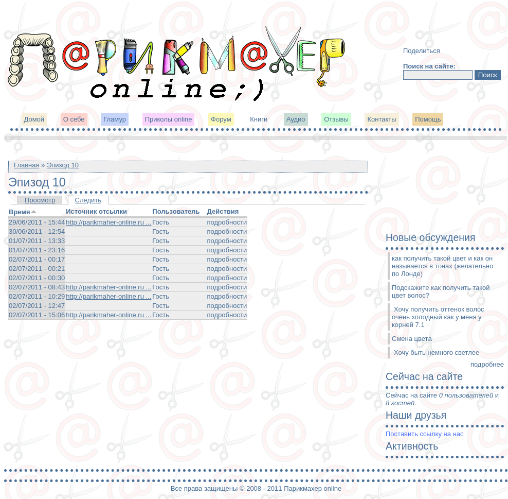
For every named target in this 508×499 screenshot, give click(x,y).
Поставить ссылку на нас (424, 434)
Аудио (295, 119)
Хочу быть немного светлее (436, 352)
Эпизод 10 (63, 165)
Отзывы (336, 119)
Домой (34, 119)
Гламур (114, 119)
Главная (26, 165)
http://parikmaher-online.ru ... (108, 222)
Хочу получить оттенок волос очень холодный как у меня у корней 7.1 (438, 317)
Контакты (381, 119)
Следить (88, 200)
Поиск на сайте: (429, 66)
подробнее (487, 364)
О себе (74, 119)
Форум (221, 119)
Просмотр (40, 200)
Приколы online (168, 119)
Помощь (428, 119)
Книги (258, 119)
